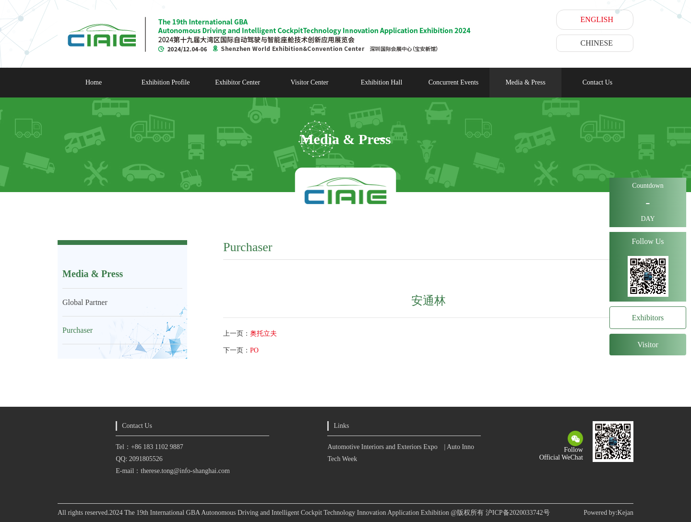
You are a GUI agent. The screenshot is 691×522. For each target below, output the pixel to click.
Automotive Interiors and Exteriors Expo (382, 446)
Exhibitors (648, 318)
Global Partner (84, 302)
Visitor (647, 344)
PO (254, 350)
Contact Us (598, 82)
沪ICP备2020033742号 (518, 512)
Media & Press (525, 82)
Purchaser (77, 330)
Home (93, 82)
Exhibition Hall (382, 82)
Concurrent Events (454, 82)
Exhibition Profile (166, 82)
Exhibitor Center (237, 82)
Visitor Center (310, 82)
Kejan (625, 512)
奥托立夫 (263, 333)
